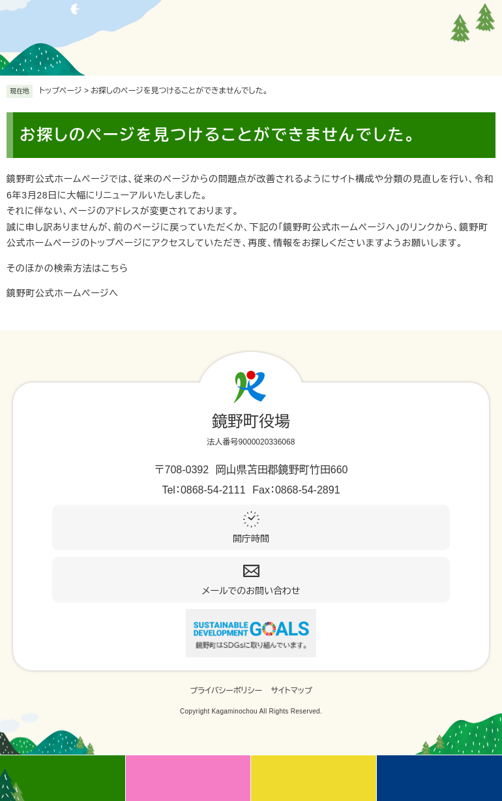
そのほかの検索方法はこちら (67, 268)
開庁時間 (251, 538)
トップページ (60, 90)
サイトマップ (291, 690)
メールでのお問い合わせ (251, 591)
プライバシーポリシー (226, 690)
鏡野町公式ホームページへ (63, 293)
